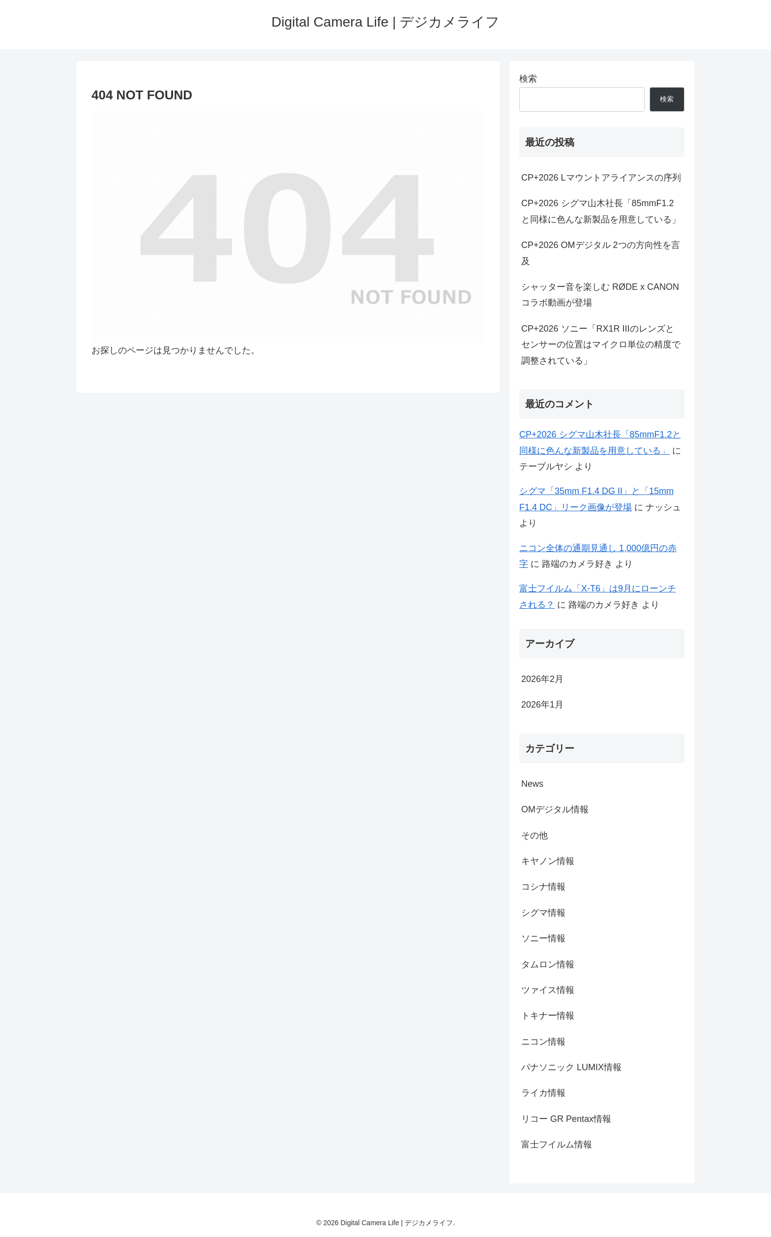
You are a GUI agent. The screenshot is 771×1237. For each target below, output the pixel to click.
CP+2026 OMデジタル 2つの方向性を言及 (600, 253)
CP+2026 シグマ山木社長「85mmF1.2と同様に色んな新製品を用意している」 (601, 211)
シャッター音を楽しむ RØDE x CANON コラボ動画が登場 (600, 295)
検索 (528, 79)
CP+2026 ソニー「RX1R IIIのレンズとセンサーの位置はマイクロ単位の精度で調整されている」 (601, 345)
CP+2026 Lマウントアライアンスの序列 (601, 178)
